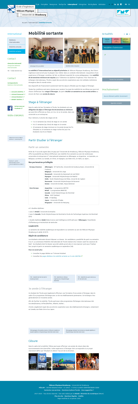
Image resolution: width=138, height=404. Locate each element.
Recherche (62, 4)
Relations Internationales (14, 41)
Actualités (107, 33)
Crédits (80, 396)
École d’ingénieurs (25, 6)
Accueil (24, 23)
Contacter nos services (52, 390)
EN (129, 4)
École (37, 4)
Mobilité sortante (15, 51)
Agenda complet (116, 103)
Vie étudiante (92, 4)
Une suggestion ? (87, 390)
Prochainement (110, 89)
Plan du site (59, 396)
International (72, 4)
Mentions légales (71, 396)
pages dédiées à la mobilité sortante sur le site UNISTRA (61, 256)
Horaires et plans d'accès (71, 390)
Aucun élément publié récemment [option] (115, 96)
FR (126, 4)
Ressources (53, 4)
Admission (101, 4)
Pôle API (42, 388)
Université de (34, 14)
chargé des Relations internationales (14, 65)
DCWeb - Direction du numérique (86, 394)
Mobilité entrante (15, 47)
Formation (44, 4)
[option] (116, 58)
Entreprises (82, 4)
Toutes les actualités (116, 79)
